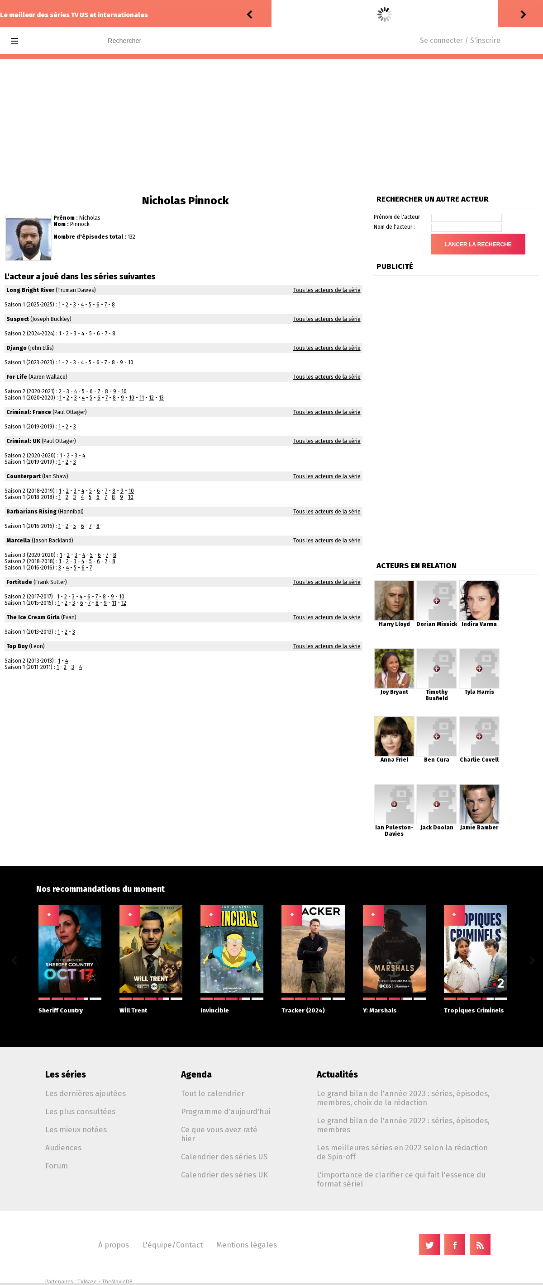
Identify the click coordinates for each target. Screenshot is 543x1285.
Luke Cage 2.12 (351, 15)
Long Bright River (30, 290)
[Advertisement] (271, 126)
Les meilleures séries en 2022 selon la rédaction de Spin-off (402, 1152)
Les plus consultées (80, 1111)
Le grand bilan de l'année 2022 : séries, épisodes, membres (403, 1125)
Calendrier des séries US (224, 1156)
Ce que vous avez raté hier (219, 1134)
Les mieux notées (76, 1129)
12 (151, 398)
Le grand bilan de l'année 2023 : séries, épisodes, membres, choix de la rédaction (403, 1098)
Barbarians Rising (31, 511)
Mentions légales (246, 1244)
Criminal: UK (23, 441)
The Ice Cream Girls (33, 617)
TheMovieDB (117, 1282)
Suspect (17, 319)
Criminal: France (28, 412)
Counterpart (23, 476)
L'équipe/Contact (173, 1244)
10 (130, 362)
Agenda (196, 1074)
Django (16, 348)
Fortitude (19, 582)
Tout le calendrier (212, 1093)
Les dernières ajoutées (85, 1093)
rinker (283, 15)
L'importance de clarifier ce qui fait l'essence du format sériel (401, 1179)
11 (141, 398)
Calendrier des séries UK (224, 1174)
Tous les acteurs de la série (327, 290)
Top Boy (17, 646)
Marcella (18, 540)
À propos (113, 1244)
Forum (56, 1165)
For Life (16, 377)
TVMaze (87, 1282)
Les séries (65, 1074)
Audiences (63, 1147)
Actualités (337, 1074)
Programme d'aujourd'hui (225, 1111)
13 (161, 398)
